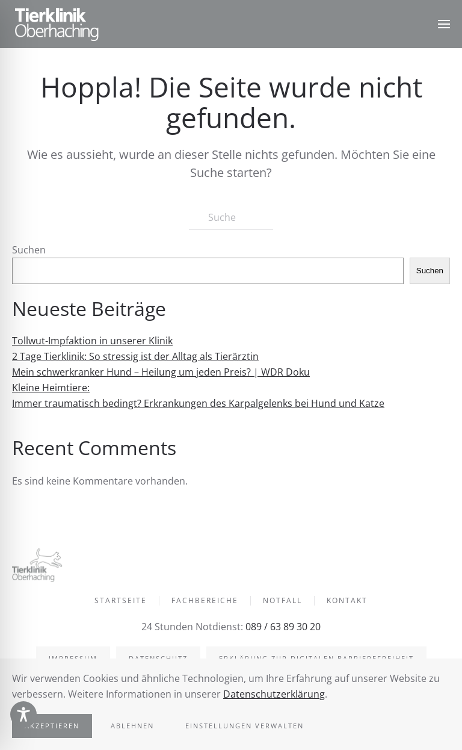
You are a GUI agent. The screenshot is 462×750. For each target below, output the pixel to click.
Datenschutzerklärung (274, 694)
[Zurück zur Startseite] (57, 24)
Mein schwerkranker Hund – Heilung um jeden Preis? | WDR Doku (161, 372)
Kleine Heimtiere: (51, 387)
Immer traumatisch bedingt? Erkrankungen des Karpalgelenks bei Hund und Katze (198, 403)
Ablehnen (132, 725)
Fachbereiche (204, 602)
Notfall (282, 602)
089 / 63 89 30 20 (281, 626)
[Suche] (231, 218)
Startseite (120, 602)
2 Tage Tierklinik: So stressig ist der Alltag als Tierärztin (135, 356)
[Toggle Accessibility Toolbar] (23, 714)
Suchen (29, 249)
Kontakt (347, 602)
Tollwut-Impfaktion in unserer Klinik (92, 340)
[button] (444, 24)
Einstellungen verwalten (244, 725)
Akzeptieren (52, 725)
